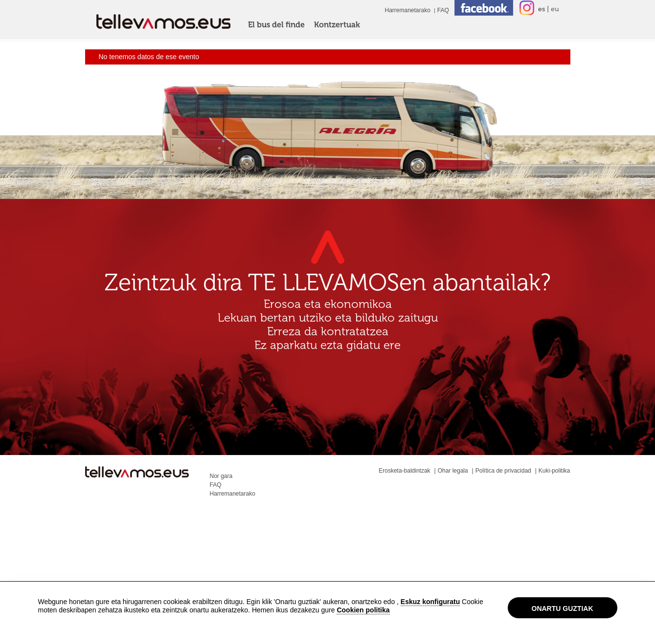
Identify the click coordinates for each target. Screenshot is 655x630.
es (541, 9)
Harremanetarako (407, 10)
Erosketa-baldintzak (404, 470)
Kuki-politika (554, 470)
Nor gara (221, 476)
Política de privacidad (503, 470)
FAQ (443, 10)
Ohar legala (453, 470)
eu (555, 9)
